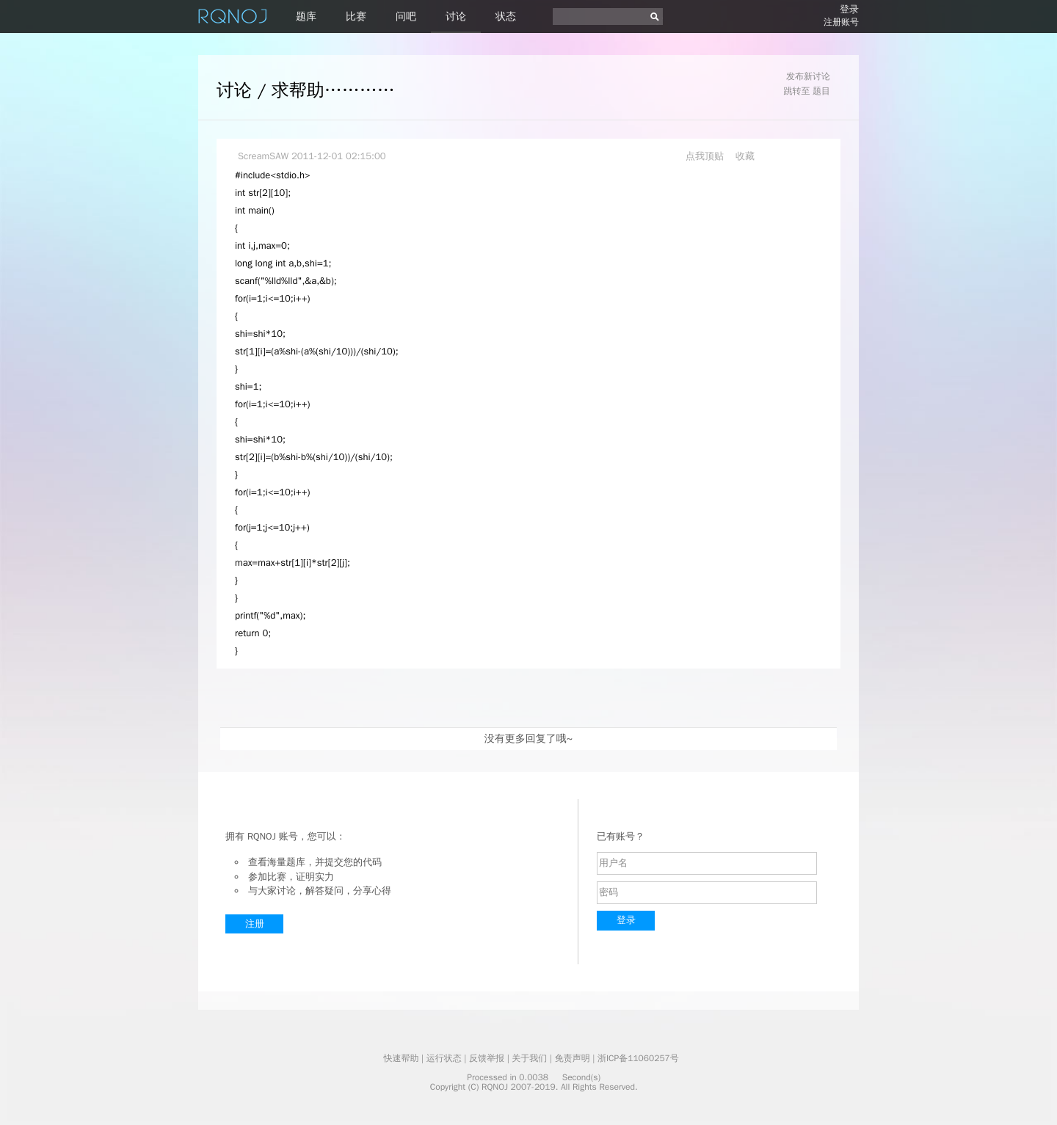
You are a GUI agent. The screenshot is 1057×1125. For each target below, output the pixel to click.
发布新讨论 (808, 76)
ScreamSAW (263, 156)
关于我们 (529, 1058)
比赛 (356, 16)
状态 (505, 16)
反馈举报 (486, 1058)
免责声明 (572, 1058)
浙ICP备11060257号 (638, 1058)
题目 (821, 91)
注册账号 (841, 22)
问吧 (406, 16)
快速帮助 (400, 1058)
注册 (254, 923)
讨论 (456, 16)
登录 (849, 9)
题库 (306, 16)
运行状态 (444, 1058)
